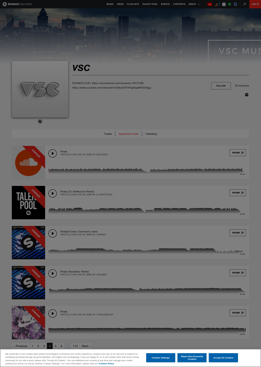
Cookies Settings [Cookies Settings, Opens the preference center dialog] (161, 357)
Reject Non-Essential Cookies (192, 357)
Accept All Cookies (223, 357)
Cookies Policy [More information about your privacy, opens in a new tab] (106, 363)
